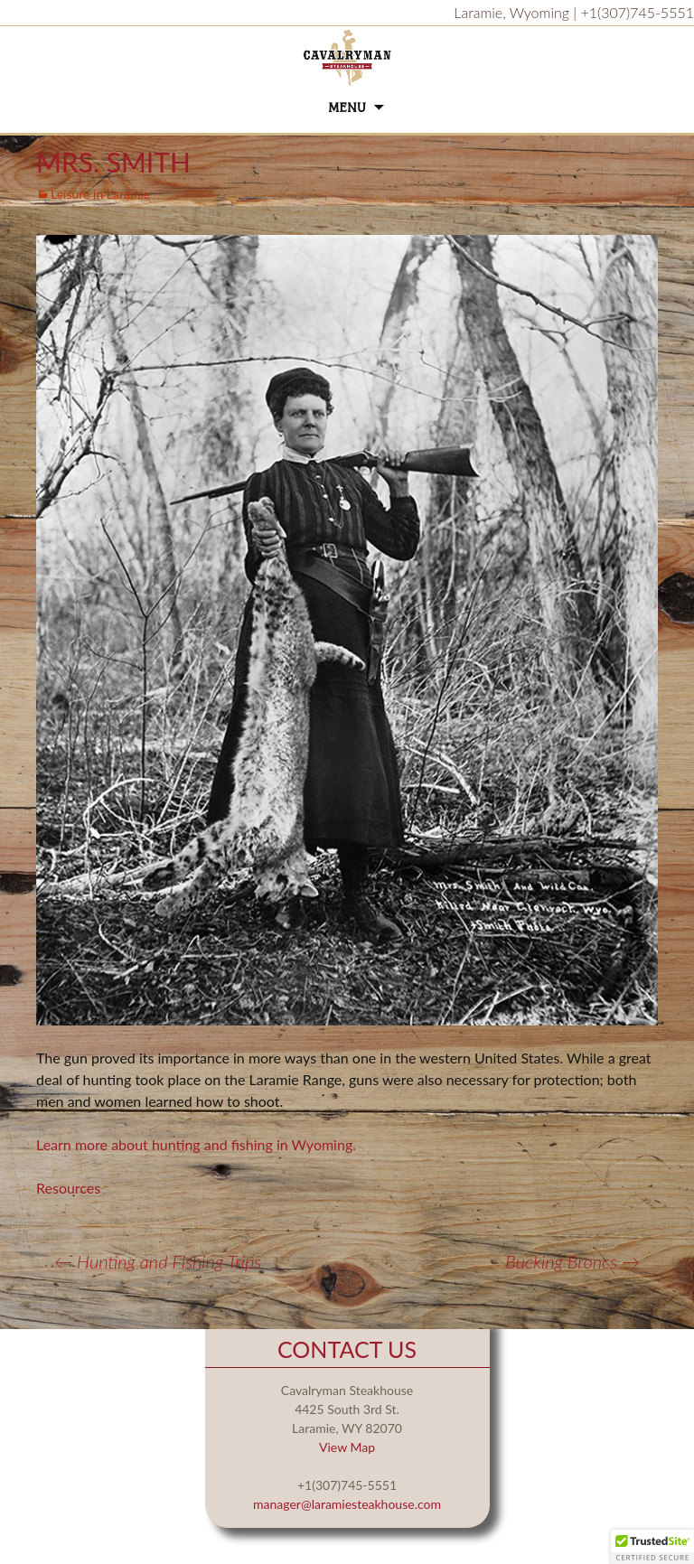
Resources (68, 1187)
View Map (347, 1447)
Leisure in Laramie (100, 193)
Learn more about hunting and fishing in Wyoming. (196, 1144)
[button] (652, 1547)
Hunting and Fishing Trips (157, 1261)
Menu (347, 108)
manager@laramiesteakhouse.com (347, 1504)
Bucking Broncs (572, 1261)
